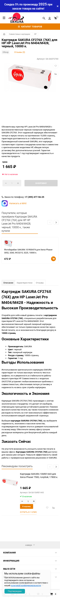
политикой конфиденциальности (26, 585)
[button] (56, 222)
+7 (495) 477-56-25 (34, 197)
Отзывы (40, 282)
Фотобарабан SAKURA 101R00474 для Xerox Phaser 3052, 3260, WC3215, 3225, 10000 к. (28, 251)
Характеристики (24, 282)
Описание (8, 282)
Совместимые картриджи (19, 34)
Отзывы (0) (19, 52)
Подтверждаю (15, 591)
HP (35, 34)
